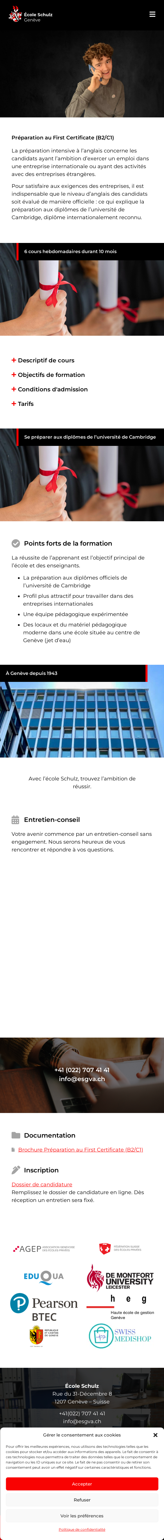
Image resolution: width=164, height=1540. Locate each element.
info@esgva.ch (82, 1079)
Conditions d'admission (53, 389)
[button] (155, 1435)
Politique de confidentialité (82, 1529)
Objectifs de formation (51, 374)
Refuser (82, 1500)
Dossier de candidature (42, 1184)
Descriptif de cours (46, 360)
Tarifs (26, 403)
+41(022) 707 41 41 (82, 1413)
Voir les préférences (82, 1516)
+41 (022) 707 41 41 (82, 1070)
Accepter (82, 1484)
